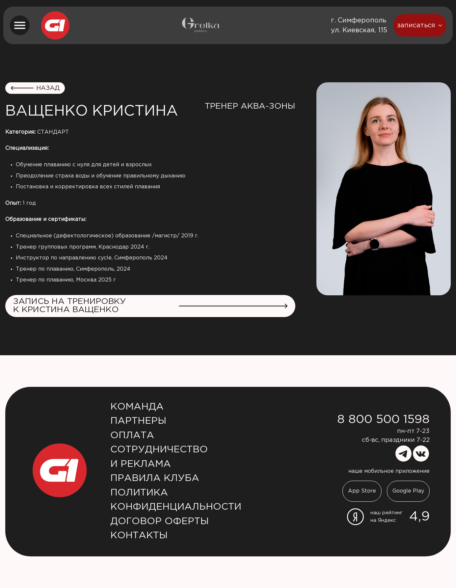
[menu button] (20, 25)
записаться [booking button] (420, 25)
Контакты (139, 535)
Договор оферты (159, 521)
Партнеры (138, 421)
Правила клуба (154, 478)
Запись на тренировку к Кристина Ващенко (150, 305)
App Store (362, 491)
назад (35, 88)
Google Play (408, 491)
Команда (137, 407)
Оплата (132, 435)
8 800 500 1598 (383, 419)
